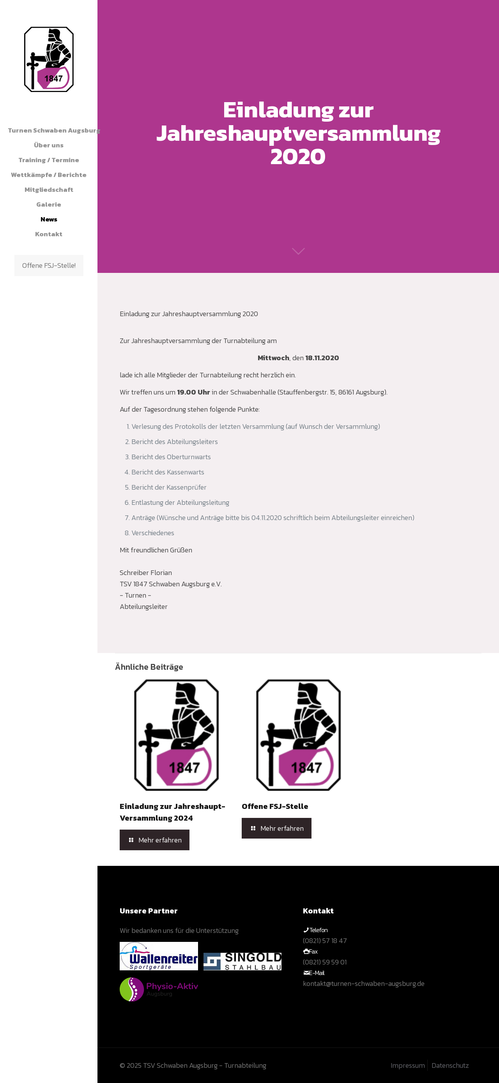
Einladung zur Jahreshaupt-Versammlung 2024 (172, 812)
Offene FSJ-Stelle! (49, 265)
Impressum (408, 1065)
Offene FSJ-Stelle (275, 806)
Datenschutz (450, 1065)
